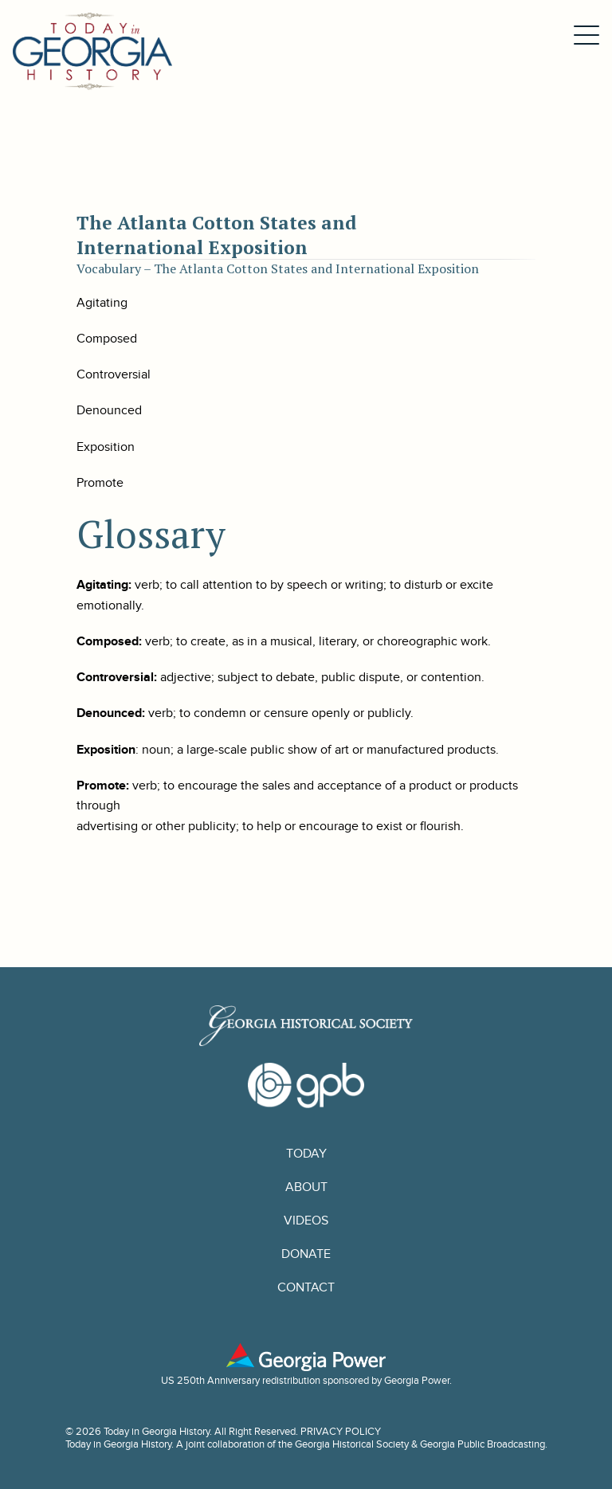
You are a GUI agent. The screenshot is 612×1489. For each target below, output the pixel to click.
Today (306, 1154)
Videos (306, 1220)
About (306, 1187)
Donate (306, 1254)
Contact (306, 1287)
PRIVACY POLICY (340, 1431)
